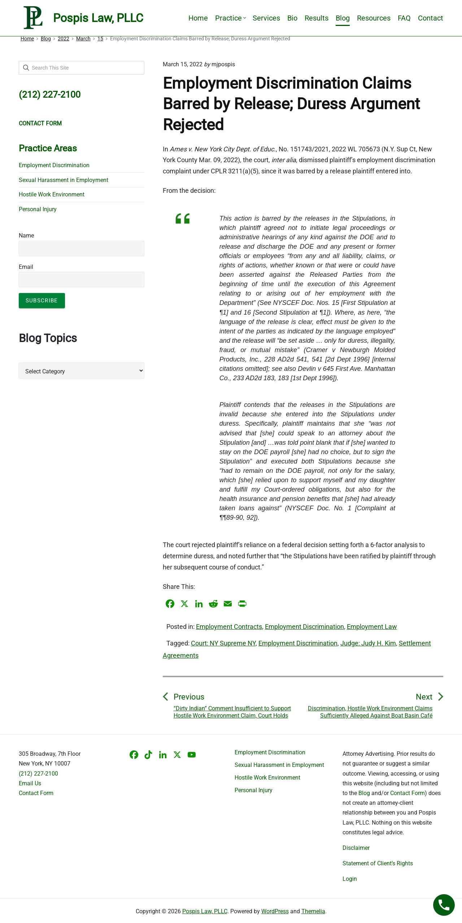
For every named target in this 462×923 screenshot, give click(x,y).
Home (198, 18)
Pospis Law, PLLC (204, 911)
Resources (374, 18)
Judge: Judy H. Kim (368, 643)
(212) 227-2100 (38, 773)
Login (350, 878)
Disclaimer (356, 847)
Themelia (313, 911)
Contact (430, 18)
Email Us (30, 783)
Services (266, 18)
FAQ (404, 18)
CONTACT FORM (40, 123)
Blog (343, 18)
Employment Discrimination (304, 626)
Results (316, 18)
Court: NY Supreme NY (223, 643)
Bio (292, 18)
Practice (230, 18)
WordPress (275, 911)
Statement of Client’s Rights (378, 863)
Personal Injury (38, 209)
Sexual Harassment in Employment (63, 180)
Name (26, 235)
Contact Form (36, 793)
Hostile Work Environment (51, 194)
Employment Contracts (229, 626)
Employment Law (372, 626)
